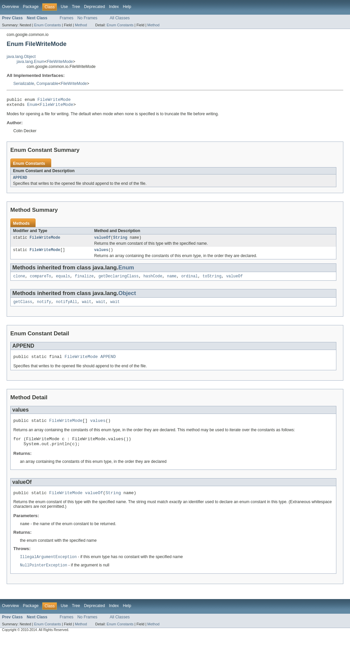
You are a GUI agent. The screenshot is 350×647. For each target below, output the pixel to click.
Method (81, 25)
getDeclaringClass (118, 280)
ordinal (189, 280)
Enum (32, 106)
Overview (10, 6)
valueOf (102, 240)
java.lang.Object (21, 56)
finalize (84, 280)
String (120, 240)
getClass (22, 307)
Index (114, 6)
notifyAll (66, 307)
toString (212, 280)
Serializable (23, 83)
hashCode (152, 280)
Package (31, 6)
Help (127, 6)
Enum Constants (47, 25)
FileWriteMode (60, 61)
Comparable (48, 83)
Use (64, 6)
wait (86, 307)
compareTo (40, 280)
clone (19, 280)
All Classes (120, 18)
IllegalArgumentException (48, 567)
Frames (66, 18)
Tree (76, 6)
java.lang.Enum (31, 61)
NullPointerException (43, 576)
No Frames (87, 18)
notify (44, 307)
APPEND (20, 180)
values (101, 253)
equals (63, 280)
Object (127, 298)
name (171, 280)
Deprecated (94, 6)
